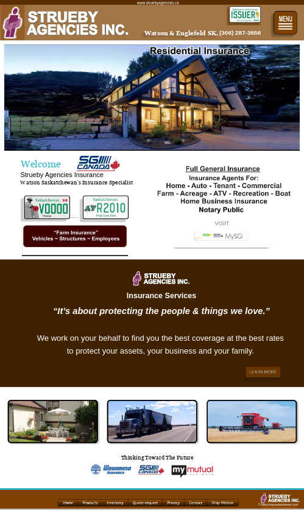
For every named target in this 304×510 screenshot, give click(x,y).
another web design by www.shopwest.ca (279, 508)
